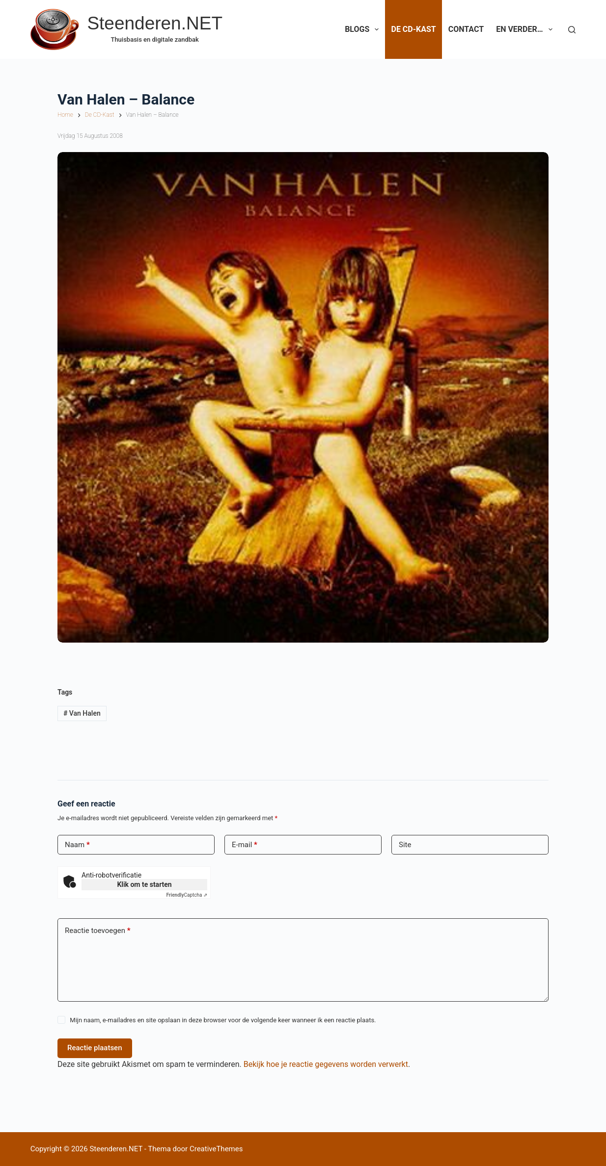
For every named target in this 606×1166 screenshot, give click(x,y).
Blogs (364, 29)
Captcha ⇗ (187, 895)
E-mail (244, 845)
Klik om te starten (144, 884)
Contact (466, 29)
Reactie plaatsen (94, 1047)
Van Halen (82, 713)
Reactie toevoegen (97, 931)
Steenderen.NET (154, 23)
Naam (77, 845)
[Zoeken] (572, 29)
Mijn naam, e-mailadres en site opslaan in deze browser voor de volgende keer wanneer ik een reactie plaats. (223, 1020)
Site (405, 844)
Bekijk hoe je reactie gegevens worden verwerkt (326, 1064)
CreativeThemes (216, 1148)
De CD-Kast (413, 29)
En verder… (526, 29)
